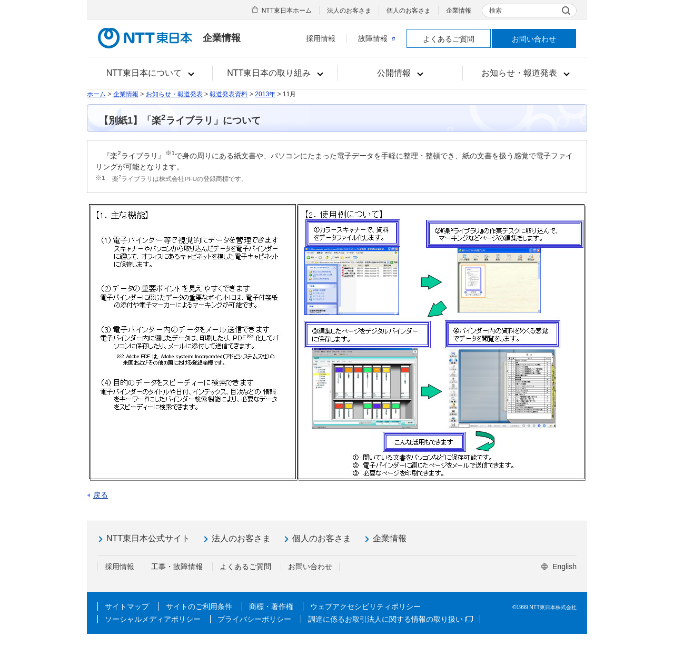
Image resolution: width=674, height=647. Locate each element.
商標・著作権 (271, 606)
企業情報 (458, 10)
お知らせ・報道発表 (174, 94)
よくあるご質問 (448, 39)
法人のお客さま (349, 10)
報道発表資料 (228, 94)
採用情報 (320, 38)
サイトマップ (127, 606)
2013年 (265, 94)
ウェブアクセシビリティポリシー (365, 606)
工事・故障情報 (177, 566)
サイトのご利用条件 (199, 606)
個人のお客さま (408, 10)
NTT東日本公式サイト (148, 538)
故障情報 (376, 38)
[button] (149, 73)
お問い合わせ (534, 39)
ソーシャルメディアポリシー (153, 619)
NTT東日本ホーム (287, 10)
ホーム (96, 94)
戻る (100, 495)
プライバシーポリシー (254, 619)
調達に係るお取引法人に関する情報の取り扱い (390, 619)
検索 (495, 10)
